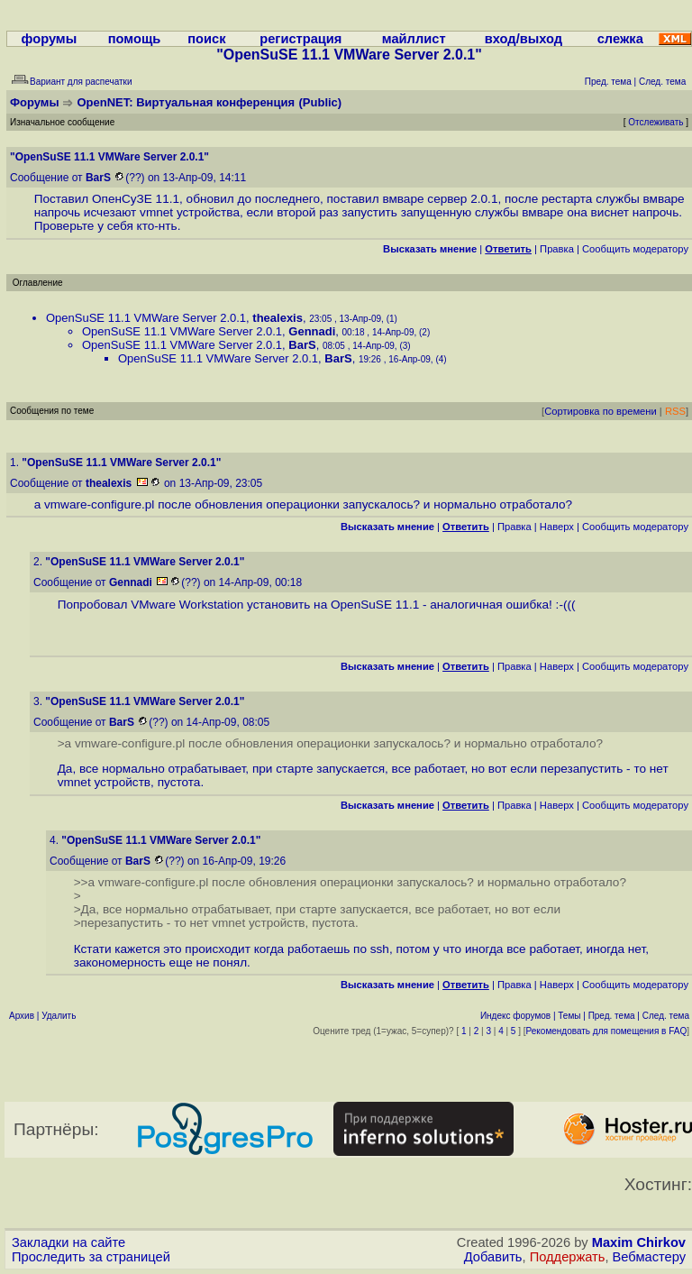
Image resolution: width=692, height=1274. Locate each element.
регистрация (300, 39)
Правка (557, 248)
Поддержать (568, 1257)
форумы (49, 39)
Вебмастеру (649, 1257)
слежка (620, 39)
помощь (134, 39)
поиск (206, 39)
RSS (675, 411)
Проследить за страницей (91, 1257)
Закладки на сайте (68, 1242)
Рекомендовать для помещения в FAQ (606, 1031)
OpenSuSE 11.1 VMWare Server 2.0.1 (146, 318)
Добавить (493, 1257)
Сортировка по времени (600, 411)
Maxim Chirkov (639, 1242)
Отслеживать (655, 122)
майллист (414, 39)
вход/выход (523, 39)
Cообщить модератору (635, 248)
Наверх (557, 526)
